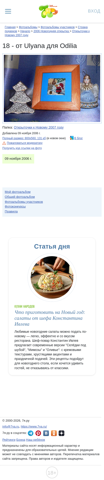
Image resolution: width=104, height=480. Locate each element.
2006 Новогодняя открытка (51, 31)
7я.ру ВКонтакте (46, 433)
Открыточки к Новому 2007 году (39, 127)
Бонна (20, 439)
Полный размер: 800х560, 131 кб (24, 138)
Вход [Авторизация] (94, 10)
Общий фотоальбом (20, 197)
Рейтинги (8, 439)
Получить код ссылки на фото (22, 148)
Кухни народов (24, 306)
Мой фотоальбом (18, 192)
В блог (78, 138)
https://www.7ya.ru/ (34, 426)
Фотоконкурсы (15, 206)
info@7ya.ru (10, 426)
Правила (11, 211)
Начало (25, 31)
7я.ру (61, 433)
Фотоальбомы (28, 27)
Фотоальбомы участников (58, 27)
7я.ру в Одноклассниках (54, 433)
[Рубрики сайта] (8, 11)
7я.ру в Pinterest (38, 433)
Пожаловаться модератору (25, 143)
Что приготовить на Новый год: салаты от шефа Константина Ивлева (49, 318)
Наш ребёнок (35, 439)
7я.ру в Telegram (30, 433)
